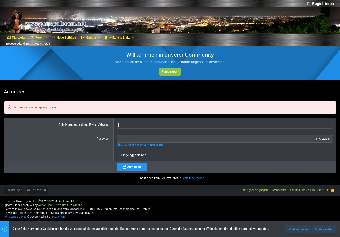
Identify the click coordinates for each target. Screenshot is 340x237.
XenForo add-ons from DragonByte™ (63, 208)
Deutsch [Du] (37, 190)
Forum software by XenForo (39, 200)
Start (320, 190)
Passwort (103, 138)
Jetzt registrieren (192, 178)
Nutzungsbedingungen (254, 190)
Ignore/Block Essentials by (43, 204)
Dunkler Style (14, 190)
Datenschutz (278, 190)
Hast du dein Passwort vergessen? (140, 144)
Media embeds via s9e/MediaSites (72, 212)
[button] (46, 38)
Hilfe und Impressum (302, 190)
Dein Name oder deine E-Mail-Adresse (84, 124)
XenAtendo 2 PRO (15, 216)
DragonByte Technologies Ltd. (121, 208)
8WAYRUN (58, 216)
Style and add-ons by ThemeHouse (27, 212)
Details (146, 208)
